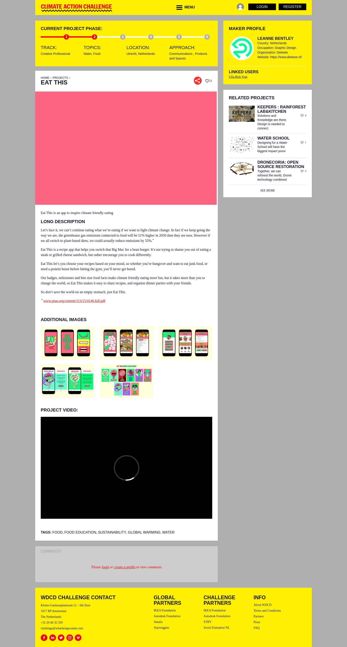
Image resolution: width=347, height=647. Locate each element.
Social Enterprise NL (217, 627)
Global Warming (144, 532)
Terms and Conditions (267, 610)
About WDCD (263, 605)
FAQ (257, 628)
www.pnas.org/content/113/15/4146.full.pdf (74, 301)
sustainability (112, 532)
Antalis (158, 622)
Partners (259, 616)
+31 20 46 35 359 (52, 622)
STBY (208, 622)
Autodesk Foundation (167, 616)
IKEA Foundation (165, 610)
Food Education (80, 532)
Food (96, 54)
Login (262, 7)
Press (257, 622)
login (105, 567)
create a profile (124, 567)
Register (292, 7)
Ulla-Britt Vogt (238, 76)
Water (88, 54)
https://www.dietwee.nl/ (286, 57)
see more (267, 190)
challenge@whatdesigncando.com (62, 628)
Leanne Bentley (275, 38)
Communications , (182, 54)
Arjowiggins (161, 627)
